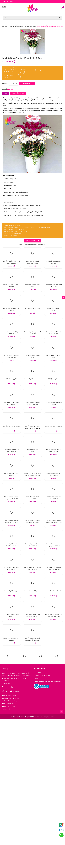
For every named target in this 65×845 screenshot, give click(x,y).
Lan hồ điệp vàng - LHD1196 (53, 486)
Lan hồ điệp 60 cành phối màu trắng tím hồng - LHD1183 (32, 611)
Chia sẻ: (4, 90)
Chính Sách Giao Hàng (10, 826)
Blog (36, 803)
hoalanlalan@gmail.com (11, 812)
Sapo (51, 842)
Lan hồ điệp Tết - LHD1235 (32, 331)
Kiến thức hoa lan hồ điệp (42, 801)
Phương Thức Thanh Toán (11, 824)
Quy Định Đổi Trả (8, 829)
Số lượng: (5, 84)
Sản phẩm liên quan (32, 242)
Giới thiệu (38, 798)
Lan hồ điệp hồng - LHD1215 (11, 486)
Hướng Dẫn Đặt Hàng (9, 821)
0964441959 (11, 1)
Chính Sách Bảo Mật (9, 832)
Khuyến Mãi (6, 834)
